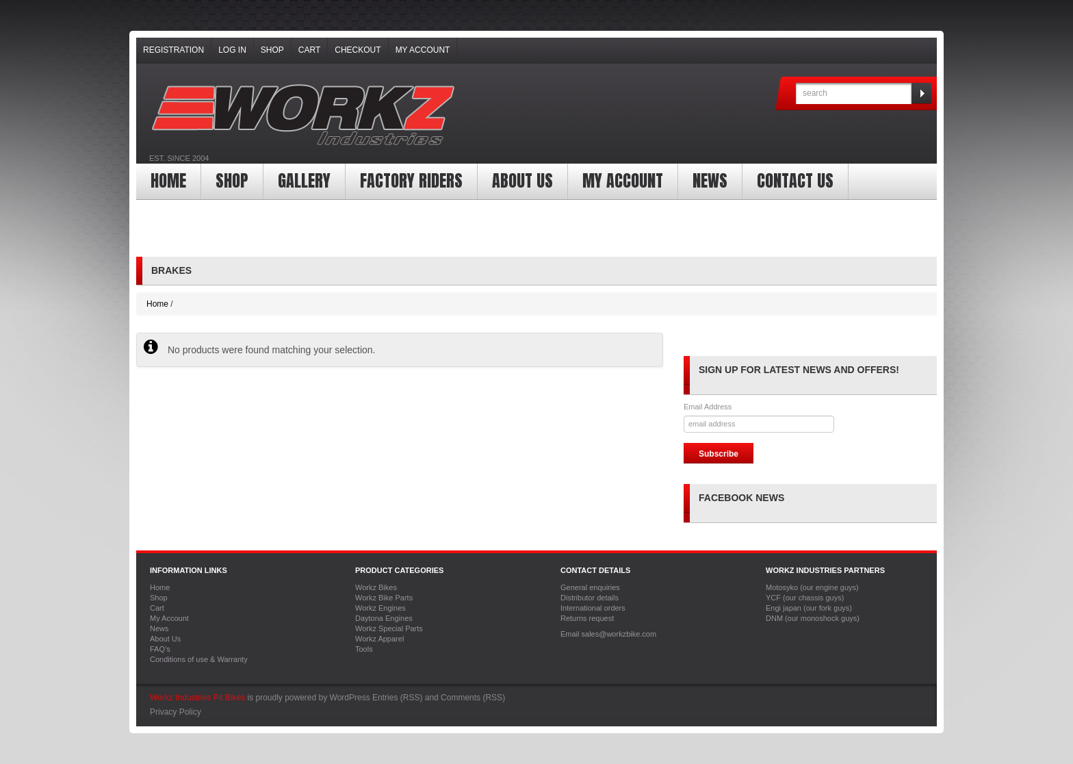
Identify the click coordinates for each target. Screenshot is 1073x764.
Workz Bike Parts (384, 598)
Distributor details (589, 598)
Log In (232, 50)
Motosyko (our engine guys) (812, 587)
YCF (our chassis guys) (805, 598)
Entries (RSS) (397, 697)
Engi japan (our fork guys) (809, 608)
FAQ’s (160, 649)
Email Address (708, 407)
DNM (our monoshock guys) (812, 618)
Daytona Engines (384, 618)
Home (168, 180)
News (710, 180)
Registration (173, 50)
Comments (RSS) (473, 697)
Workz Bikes (376, 587)
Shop (272, 50)
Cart (309, 50)
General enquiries (590, 587)
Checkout (357, 50)
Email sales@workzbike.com (608, 634)
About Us (522, 180)
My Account (423, 50)
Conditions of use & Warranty (199, 659)
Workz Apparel (379, 639)
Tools (364, 649)
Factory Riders (411, 180)
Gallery (304, 180)
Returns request (587, 618)
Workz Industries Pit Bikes (197, 697)
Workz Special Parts (389, 628)
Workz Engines (380, 608)
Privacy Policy (175, 712)
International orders (592, 608)
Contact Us (795, 180)
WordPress (350, 697)
